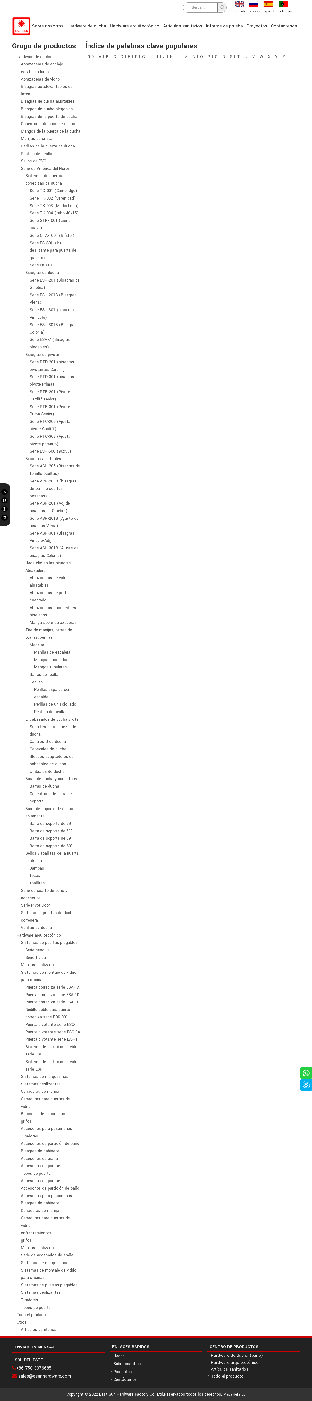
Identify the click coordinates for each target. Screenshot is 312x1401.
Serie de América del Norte (45, 168)
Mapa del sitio (234, 1394)
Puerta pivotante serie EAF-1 (51, 1039)
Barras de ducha (44, 786)
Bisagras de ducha (42, 272)
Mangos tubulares (50, 667)
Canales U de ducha (48, 741)
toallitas (37, 883)
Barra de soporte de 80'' (51, 846)
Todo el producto (32, 1315)
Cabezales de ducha (48, 749)
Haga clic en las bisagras (48, 563)
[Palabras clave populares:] (222, 7)
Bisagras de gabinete (40, 1151)
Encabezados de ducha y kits (51, 719)
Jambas (37, 868)
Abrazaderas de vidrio (40, 79)
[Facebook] (4, 500)
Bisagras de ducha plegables (47, 109)
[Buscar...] (203, 7)
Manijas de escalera (52, 652)
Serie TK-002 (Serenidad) (53, 198)
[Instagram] (4, 509)
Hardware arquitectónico (39, 935)
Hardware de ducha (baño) (237, 1355)
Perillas (36, 682)
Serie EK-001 (41, 265)
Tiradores (29, 1136)
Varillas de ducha (36, 927)
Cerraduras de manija (40, 1091)
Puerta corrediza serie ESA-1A (52, 987)
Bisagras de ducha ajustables (48, 101)
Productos (122, 1371)
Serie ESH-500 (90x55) (50, 451)
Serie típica (35, 957)
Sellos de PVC (33, 161)
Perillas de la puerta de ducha (48, 146)
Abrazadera (35, 570)
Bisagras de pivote (42, 354)
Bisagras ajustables (43, 459)
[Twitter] (4, 491)
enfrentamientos (36, 1233)
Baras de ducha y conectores (51, 779)
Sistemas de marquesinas (44, 1076)
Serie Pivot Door (35, 905)
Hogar (118, 1356)
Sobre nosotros (127, 1363)
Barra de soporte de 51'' (51, 831)
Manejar (37, 645)
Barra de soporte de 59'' (52, 838)
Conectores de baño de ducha (48, 124)
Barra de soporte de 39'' (52, 823)
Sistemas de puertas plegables (49, 942)
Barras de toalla (44, 674)
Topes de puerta (36, 1173)
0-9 (91, 57)
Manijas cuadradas (51, 660)
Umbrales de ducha (47, 771)
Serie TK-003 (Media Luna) (54, 206)
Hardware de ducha (34, 57)
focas (35, 875)
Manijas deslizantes (39, 965)
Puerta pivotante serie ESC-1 (51, 1024)
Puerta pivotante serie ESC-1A (52, 1032)
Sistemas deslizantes (41, 1084)
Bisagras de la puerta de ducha (49, 116)
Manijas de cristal (37, 138)
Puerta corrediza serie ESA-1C (52, 1002)
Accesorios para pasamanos (46, 1128)
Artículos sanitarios (38, 1329)
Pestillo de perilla (36, 153)
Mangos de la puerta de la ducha (50, 131)
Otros (22, 1322)
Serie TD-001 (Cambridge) (53, 190)
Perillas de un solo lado (55, 704)
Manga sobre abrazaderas (53, 622)
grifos (26, 1121)
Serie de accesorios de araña (47, 1255)
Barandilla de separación (43, 1114)
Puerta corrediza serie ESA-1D (52, 995)
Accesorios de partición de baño (50, 1143)
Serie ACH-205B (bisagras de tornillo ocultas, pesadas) (53, 488)
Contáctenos (125, 1379)
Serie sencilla (37, 950)
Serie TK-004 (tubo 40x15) (54, 213)
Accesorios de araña (39, 1158)
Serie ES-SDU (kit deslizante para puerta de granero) (53, 250)
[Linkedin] (4, 517)
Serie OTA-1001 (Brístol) (52, 235)
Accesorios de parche (40, 1166)
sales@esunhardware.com (44, 1376)
